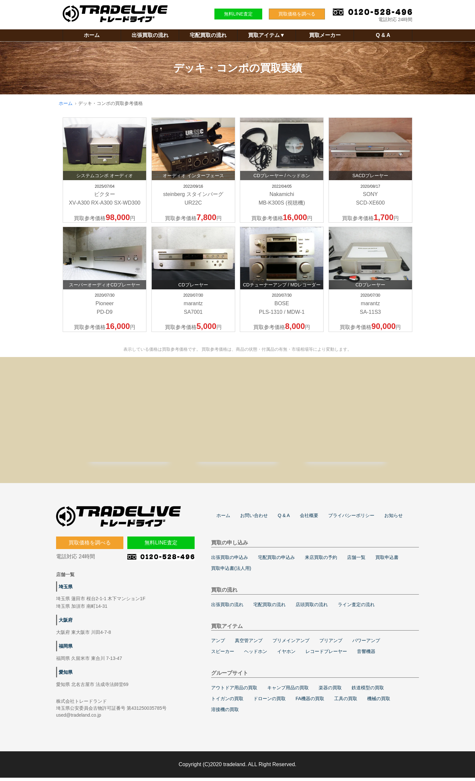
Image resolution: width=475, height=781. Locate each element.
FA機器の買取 (310, 701)
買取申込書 (386, 560)
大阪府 (66, 623)
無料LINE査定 (238, 13)
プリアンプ (330, 643)
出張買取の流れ (150, 35)
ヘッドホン (255, 654)
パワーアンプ (366, 643)
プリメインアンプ (290, 643)
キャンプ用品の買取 (288, 691)
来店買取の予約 (321, 560)
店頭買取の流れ (312, 607)
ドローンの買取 (269, 701)
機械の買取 (378, 701)
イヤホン (286, 654)
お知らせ (393, 518)
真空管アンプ (249, 643)
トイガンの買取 (227, 701)
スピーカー (222, 654)
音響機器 (366, 654)
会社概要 (309, 518)
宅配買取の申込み (276, 560)
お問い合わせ (254, 518)
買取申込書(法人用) (231, 571)
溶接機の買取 (225, 712)
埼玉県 (66, 590)
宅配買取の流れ (208, 35)
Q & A (383, 35)
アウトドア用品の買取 (234, 691)
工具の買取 (345, 701)
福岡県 (66, 649)
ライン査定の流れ (356, 607)
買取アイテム (266, 35)
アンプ (218, 643)
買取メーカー (325, 35)
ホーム (92, 35)
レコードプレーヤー (326, 654)
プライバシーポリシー (351, 518)
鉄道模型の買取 (368, 691)
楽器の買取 (330, 691)
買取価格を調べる (296, 13)
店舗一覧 (356, 560)
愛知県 (66, 675)
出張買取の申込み (229, 560)
